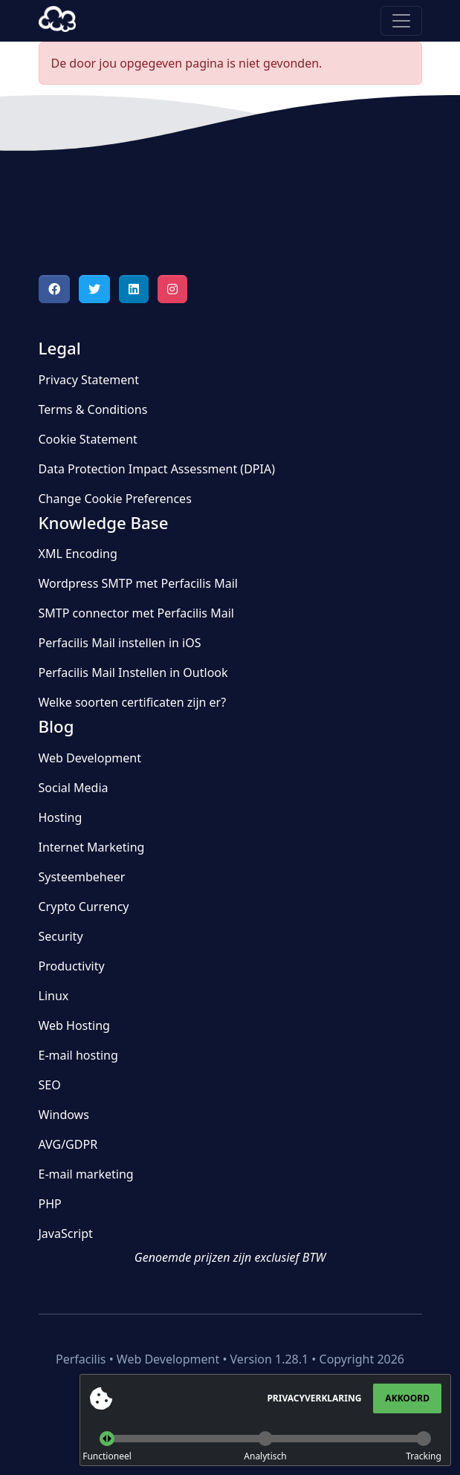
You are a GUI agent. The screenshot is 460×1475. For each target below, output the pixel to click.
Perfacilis (57, 21)
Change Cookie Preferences (115, 498)
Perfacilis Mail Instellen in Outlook (133, 672)
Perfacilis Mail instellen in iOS (120, 643)
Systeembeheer (82, 877)
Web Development (90, 758)
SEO (50, 1085)
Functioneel (107, 1456)
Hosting (60, 817)
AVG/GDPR (68, 1144)
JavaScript (66, 1233)
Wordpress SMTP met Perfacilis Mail (138, 583)
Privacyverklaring (314, 1398)
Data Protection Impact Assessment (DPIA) (157, 469)
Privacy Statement (89, 380)
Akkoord (407, 1398)
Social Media (73, 787)
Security (61, 936)
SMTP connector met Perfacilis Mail (136, 613)
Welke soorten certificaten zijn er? (133, 702)
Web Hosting (74, 1025)
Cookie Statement (88, 439)
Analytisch (265, 1456)
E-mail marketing (86, 1174)
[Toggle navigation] (401, 21)
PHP (50, 1204)
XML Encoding (78, 553)
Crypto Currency (84, 906)
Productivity (72, 966)
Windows (64, 1114)
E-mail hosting (78, 1055)
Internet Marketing (92, 847)
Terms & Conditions (93, 409)
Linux (54, 996)
